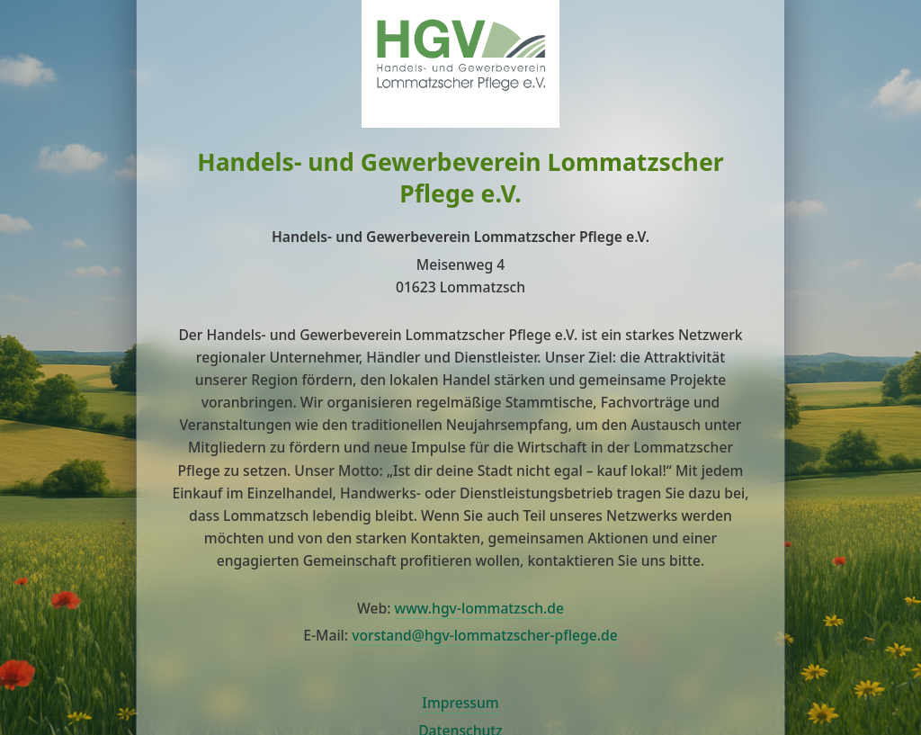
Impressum (460, 703)
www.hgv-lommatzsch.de (479, 608)
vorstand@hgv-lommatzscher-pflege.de (485, 635)
